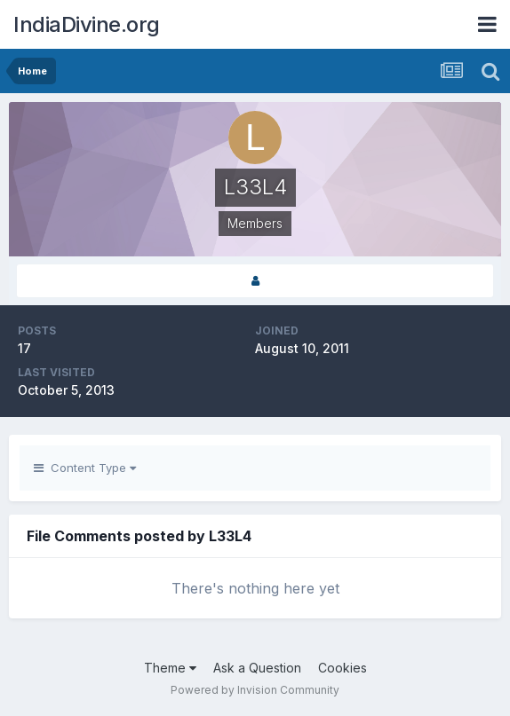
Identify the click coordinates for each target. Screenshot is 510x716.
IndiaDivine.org (86, 24)
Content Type (85, 467)
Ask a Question (257, 667)
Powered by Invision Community (255, 689)
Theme (170, 667)
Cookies (342, 667)
